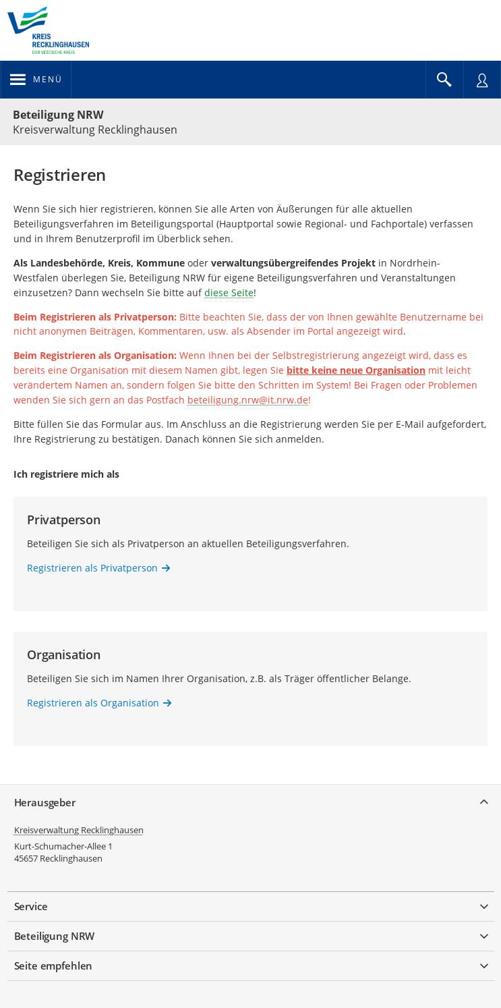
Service (31, 906)
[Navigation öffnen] (36, 80)
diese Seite (229, 292)
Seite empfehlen (53, 965)
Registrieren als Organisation (93, 702)
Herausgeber (45, 802)
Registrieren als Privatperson (92, 567)
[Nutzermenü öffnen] (482, 80)
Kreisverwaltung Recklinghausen (79, 830)
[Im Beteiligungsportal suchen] (444, 80)
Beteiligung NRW (58, 114)
